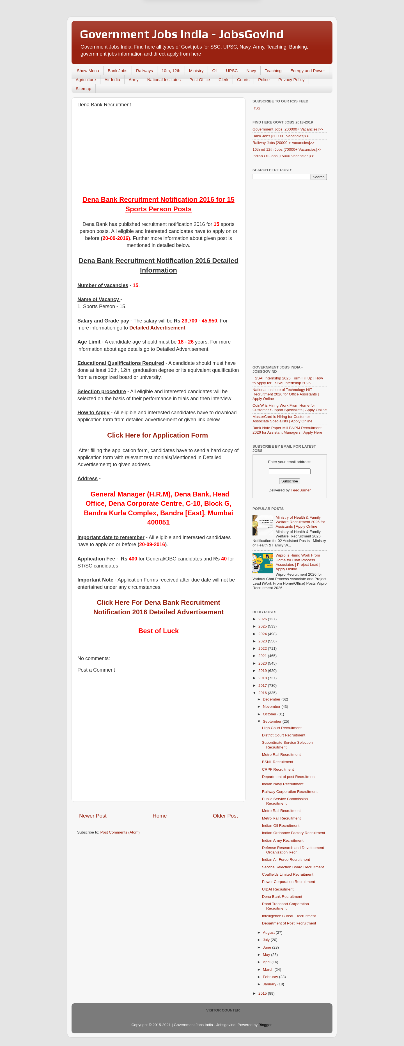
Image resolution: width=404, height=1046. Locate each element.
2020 (263, 663)
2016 (263, 693)
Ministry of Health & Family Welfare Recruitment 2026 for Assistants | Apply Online (300, 521)
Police (264, 79)
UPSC (232, 70)
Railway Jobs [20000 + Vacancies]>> (283, 143)
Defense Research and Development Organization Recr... (293, 850)
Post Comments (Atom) (120, 832)
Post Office (199, 79)
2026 (263, 619)
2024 (263, 634)
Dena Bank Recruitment (282, 896)
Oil (214, 70)
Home (160, 816)
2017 (263, 685)
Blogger (265, 1025)
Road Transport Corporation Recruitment (285, 906)
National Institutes (164, 79)
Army (134, 79)
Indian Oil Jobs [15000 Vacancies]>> (283, 156)
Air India (112, 79)
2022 (263, 648)
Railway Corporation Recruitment (290, 791)
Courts (243, 79)
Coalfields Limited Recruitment (287, 874)
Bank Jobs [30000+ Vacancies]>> (280, 136)
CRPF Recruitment (278, 769)
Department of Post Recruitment (289, 923)
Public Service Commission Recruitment (285, 801)
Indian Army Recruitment (283, 840)
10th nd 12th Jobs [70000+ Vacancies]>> (286, 149)
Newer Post (93, 816)
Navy (251, 70)
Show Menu (88, 70)
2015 (263, 993)
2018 (263, 678)
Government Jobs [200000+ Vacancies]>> (287, 129)
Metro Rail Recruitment (281, 754)
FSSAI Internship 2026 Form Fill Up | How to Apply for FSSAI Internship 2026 (287, 380)
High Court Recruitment (282, 728)
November (272, 706)
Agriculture (86, 79)
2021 (263, 656)
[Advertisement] (158, 152)
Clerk (223, 79)
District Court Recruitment (284, 735)
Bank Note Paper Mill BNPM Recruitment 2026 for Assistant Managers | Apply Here (287, 430)
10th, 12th (171, 70)
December (272, 699)
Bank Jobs (117, 70)
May (267, 955)
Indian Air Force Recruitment (286, 859)
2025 (263, 626)
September (273, 721)
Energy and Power (307, 70)
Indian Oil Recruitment (281, 825)
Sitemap (83, 88)
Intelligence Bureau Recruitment (289, 916)
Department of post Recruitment (289, 777)
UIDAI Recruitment (278, 889)
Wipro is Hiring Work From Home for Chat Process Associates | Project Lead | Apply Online (298, 562)
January (270, 984)
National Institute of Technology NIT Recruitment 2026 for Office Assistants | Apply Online (285, 394)
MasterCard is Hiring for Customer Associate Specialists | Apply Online (282, 419)
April (267, 962)
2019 (263, 671)
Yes (231, 29)
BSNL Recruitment (277, 762)
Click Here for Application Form (157, 435)
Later (174, 29)
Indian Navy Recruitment (283, 784)
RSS (256, 108)
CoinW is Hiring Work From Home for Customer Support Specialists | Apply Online (289, 407)
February (271, 977)
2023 (263, 641)
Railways (144, 70)
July (267, 940)
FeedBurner (301, 490)
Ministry (196, 70)
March (268, 969)
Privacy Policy (291, 79)
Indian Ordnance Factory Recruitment (293, 833)
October (270, 714)
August (269, 932)
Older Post (225, 816)
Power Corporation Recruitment (288, 882)
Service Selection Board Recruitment (293, 867)
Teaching (273, 70)
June (267, 947)
